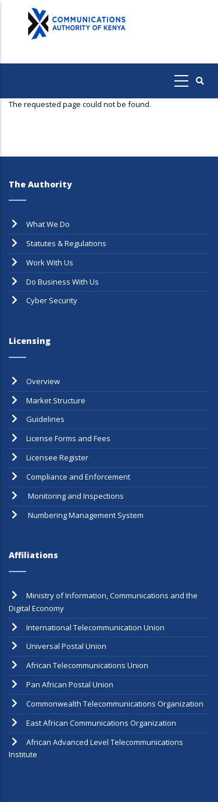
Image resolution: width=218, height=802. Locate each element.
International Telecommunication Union (95, 627)
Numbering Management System (85, 515)
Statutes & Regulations (66, 243)
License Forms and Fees (68, 438)
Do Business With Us (62, 281)
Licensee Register (57, 457)
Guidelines (45, 419)
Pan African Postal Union (69, 684)
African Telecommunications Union (87, 665)
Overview (43, 381)
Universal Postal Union (66, 646)
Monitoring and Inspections (75, 496)
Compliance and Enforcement (78, 476)
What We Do (48, 224)
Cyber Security (51, 300)
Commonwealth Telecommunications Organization (114, 703)
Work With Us (49, 262)
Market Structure (55, 400)
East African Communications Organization (101, 723)
